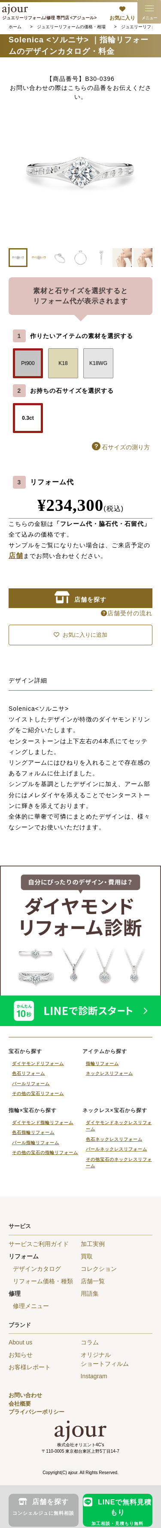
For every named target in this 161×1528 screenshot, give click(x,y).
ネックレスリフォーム (109, 1073)
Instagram (94, 1376)
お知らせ (21, 1354)
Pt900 (27, 363)
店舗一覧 (93, 1281)
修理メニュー (31, 1306)
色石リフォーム (28, 1073)
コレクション (99, 1268)
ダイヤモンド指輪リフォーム (42, 1122)
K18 (62, 363)
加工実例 (93, 1243)
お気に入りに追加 (80, 635)
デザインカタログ (37, 1268)
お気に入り (122, 18)
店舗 (16, 555)
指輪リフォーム (102, 1063)
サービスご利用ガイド (39, 1243)
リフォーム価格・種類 (43, 1281)
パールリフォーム (31, 1083)
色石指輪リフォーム (33, 1132)
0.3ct (27, 418)
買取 (87, 1256)
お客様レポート (30, 1367)
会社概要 (20, 1403)
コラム (90, 1342)
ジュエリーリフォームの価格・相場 (71, 26)
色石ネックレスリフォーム (114, 1139)
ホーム (15, 26)
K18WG (98, 363)
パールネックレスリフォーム (116, 1149)
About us (20, 1342)
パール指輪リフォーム (35, 1142)
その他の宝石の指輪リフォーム (45, 1152)
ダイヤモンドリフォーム (38, 1063)
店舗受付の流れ (126, 613)
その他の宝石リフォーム (38, 1093)
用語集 (90, 1293)
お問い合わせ (25, 1395)
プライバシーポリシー (36, 1412)
